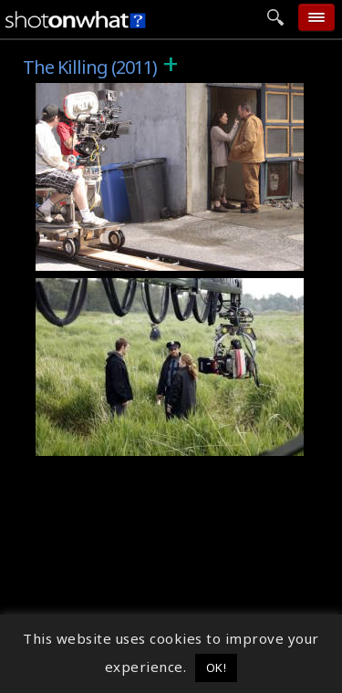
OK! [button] (216, 667)
